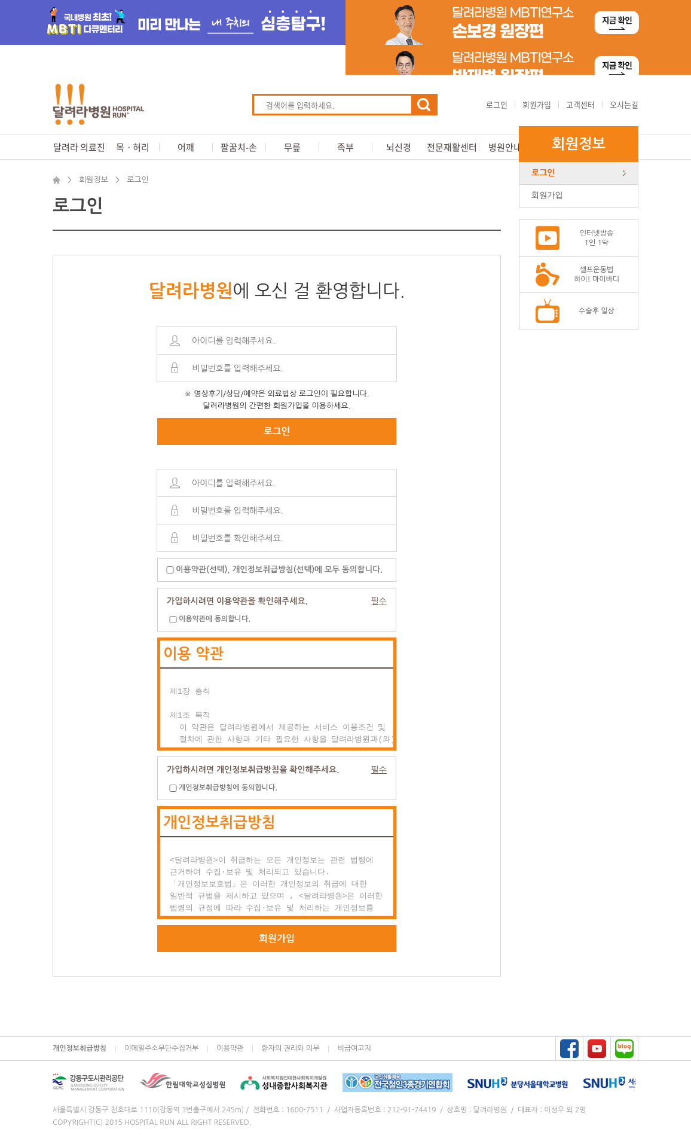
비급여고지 (354, 1048)
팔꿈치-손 (239, 147)
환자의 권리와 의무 (290, 1048)
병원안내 (505, 147)
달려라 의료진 (79, 147)
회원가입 (536, 104)
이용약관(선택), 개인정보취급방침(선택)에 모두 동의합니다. (279, 570)
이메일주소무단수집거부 (161, 1048)
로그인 (496, 104)
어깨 (186, 147)
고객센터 (580, 104)
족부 (345, 147)
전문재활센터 (452, 147)
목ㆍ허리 (132, 147)
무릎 (292, 147)
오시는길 (624, 104)
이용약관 (229, 1048)
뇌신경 (398, 147)
